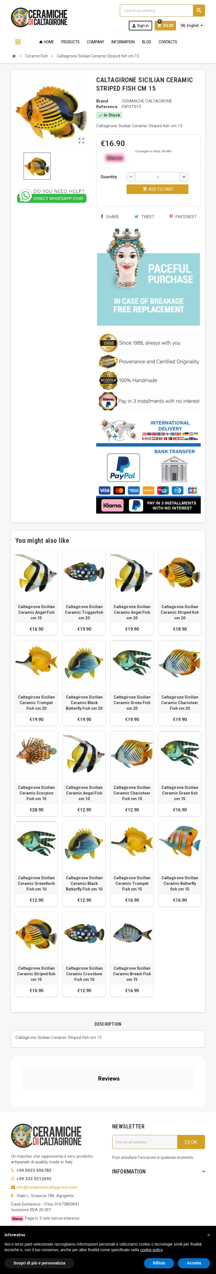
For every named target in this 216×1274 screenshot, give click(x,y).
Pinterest (183, 216)
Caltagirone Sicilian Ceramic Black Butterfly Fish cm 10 (84, 883)
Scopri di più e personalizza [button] (39, 1263)
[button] (208, 1234)
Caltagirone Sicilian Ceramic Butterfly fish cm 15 (179, 883)
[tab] (108, 1024)
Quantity (108, 176)
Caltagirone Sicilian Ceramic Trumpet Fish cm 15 (132, 883)
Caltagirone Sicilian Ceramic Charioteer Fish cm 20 (179, 703)
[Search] (162, 11)
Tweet (144, 216)
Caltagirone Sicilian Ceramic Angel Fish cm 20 (132, 612)
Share (109, 216)
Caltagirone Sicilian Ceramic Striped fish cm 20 (180, 612)
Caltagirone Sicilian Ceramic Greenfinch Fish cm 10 (36, 883)
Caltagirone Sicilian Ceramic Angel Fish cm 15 (36, 612)
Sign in (140, 25)
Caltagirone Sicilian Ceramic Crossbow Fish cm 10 (84, 974)
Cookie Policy (23, 1184)
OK (191, 1091)
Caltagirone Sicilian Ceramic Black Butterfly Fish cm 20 (84, 703)
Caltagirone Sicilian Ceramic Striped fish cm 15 (36, 974)
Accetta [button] (194, 1263)
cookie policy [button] (151, 1250)
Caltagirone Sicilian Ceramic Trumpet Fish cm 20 (36, 703)
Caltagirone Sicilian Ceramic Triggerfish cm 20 (84, 612)
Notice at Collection (29, 1207)
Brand (102, 101)
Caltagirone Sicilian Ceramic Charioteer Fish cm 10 (131, 793)
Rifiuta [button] (159, 1263)
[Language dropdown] (192, 25)
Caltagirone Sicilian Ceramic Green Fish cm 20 (132, 703)
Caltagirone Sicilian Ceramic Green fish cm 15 (179, 793)
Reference (107, 106)
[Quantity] (157, 176)
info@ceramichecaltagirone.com (47, 1136)
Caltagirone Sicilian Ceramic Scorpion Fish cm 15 (36, 793)
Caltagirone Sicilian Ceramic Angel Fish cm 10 (84, 793)
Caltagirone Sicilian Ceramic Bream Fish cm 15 (132, 974)
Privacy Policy (23, 1176)
